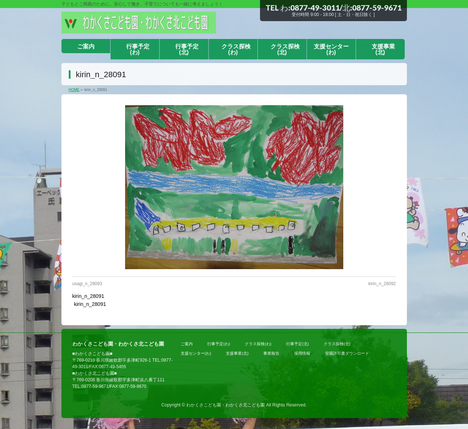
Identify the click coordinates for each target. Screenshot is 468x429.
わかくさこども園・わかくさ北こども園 (225, 405)
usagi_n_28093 (87, 283)
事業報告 (271, 353)
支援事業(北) (237, 353)
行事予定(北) (297, 344)
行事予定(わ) (218, 344)
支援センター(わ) (196, 353)
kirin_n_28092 (382, 283)
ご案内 (187, 344)
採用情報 (302, 353)
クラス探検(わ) (258, 344)
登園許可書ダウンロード (347, 353)
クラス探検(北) (337, 344)
